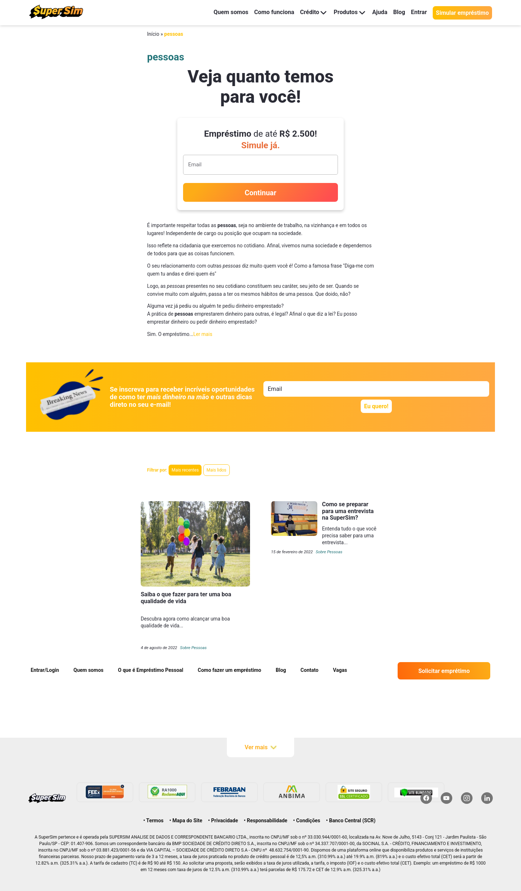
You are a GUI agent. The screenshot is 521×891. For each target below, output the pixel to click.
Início (153, 34)
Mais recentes (185, 470)
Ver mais (260, 747)
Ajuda (376, 12)
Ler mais (202, 334)
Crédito (307, 12)
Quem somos (218, 12)
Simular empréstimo (462, 12)
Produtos (344, 12)
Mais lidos (216, 470)
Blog (397, 12)
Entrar (418, 12)
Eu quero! (376, 406)
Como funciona (265, 12)
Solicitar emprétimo (444, 671)
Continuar (260, 193)
